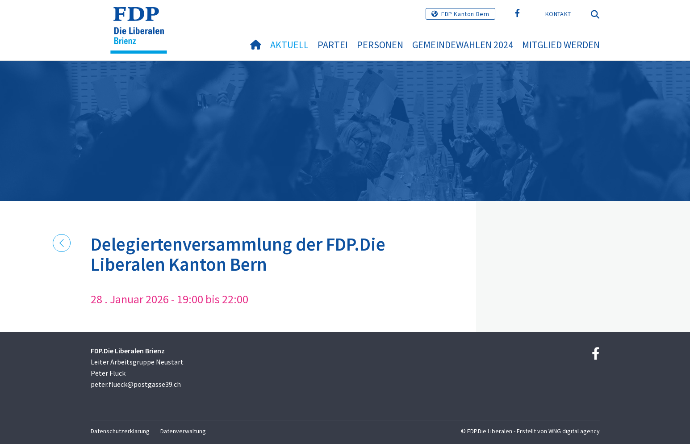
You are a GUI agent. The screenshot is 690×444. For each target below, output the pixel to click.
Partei (333, 44)
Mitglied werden (561, 44)
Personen (380, 44)
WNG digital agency (574, 431)
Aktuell (289, 44)
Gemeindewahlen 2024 (462, 44)
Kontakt (558, 14)
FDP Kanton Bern (465, 14)
